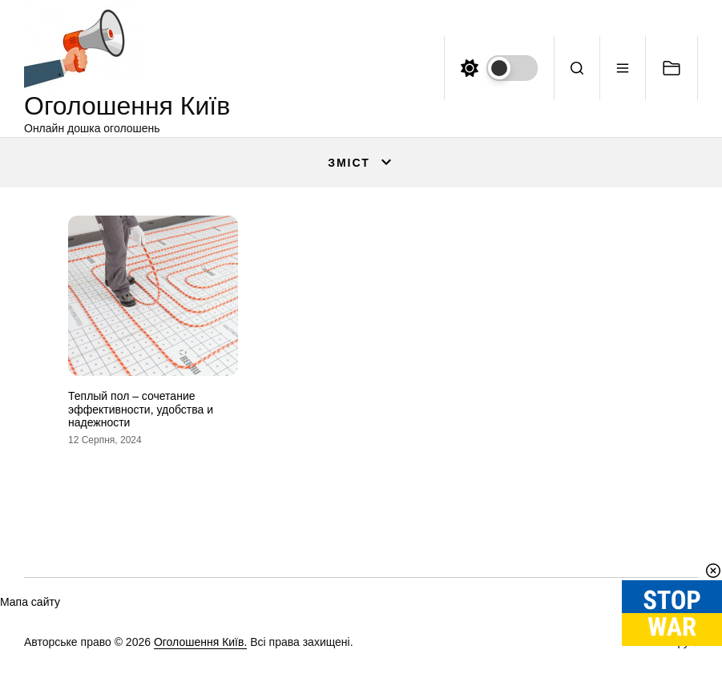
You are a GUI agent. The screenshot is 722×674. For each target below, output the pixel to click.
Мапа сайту (30, 601)
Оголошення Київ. (200, 642)
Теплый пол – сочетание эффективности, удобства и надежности (140, 409)
